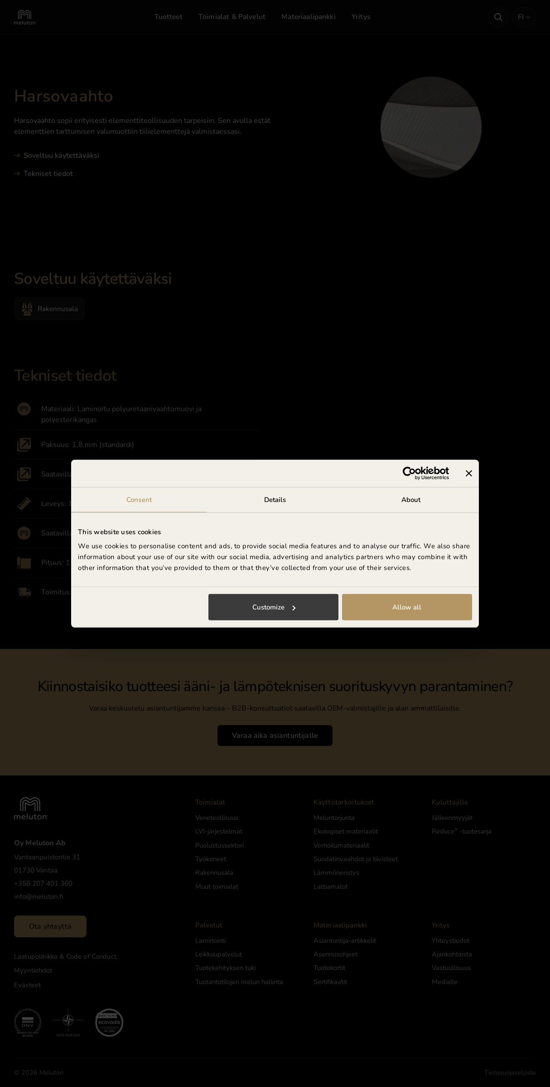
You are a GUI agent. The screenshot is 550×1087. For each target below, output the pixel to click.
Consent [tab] (139, 499)
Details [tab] (275, 499)
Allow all (406, 607)
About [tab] (411, 499)
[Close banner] (469, 473)
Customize (273, 607)
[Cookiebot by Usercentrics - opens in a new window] (409, 473)
